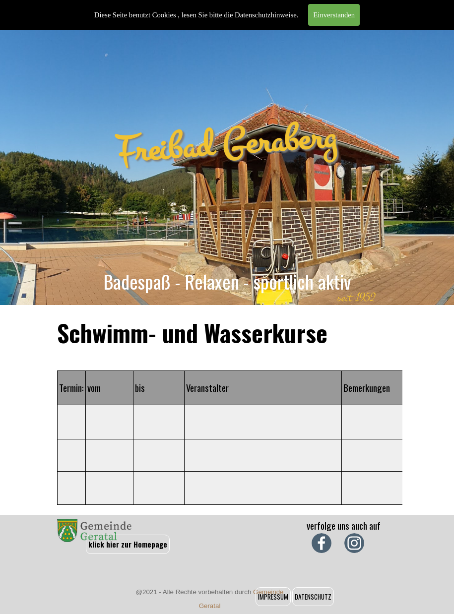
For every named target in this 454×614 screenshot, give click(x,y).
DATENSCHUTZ (313, 597)
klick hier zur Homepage (127, 544)
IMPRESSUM (273, 597)
